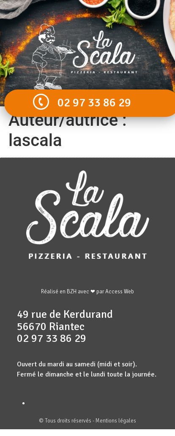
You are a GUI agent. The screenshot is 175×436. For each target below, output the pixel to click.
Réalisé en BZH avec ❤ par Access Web (87, 291)
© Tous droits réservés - (67, 420)
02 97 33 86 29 (94, 102)
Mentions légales (116, 420)
